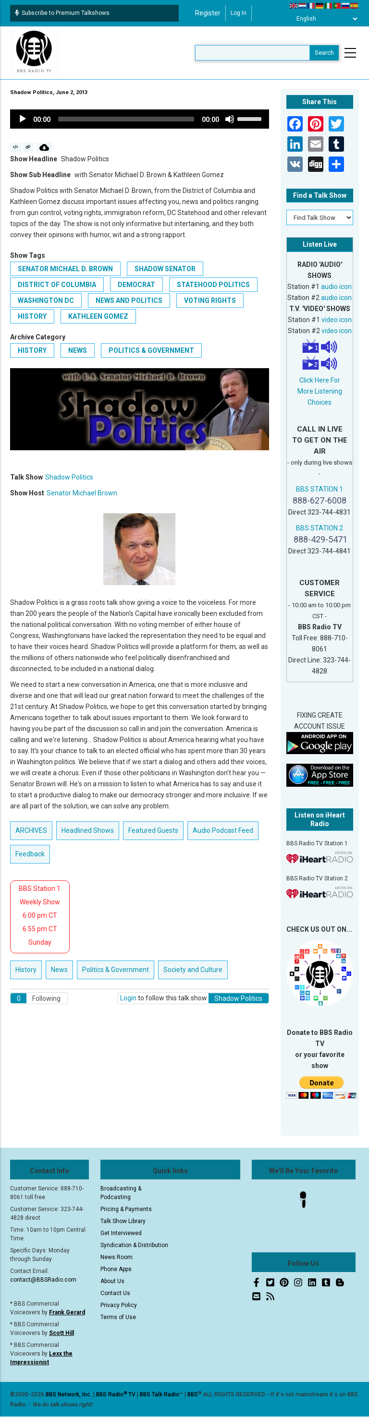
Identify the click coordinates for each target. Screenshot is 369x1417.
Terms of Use (118, 1317)
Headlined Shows (88, 830)
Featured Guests (153, 830)
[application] (139, 119)
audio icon (336, 286)
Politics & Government (151, 350)
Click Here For (319, 380)
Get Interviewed (121, 1233)
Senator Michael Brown (82, 493)
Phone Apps (116, 1269)
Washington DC (46, 300)
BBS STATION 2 (319, 528)
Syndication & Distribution (134, 1245)
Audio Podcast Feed (223, 830)
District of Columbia (57, 284)
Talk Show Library (123, 1221)
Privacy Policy (118, 1305)
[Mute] (229, 119)
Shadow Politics (69, 477)
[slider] (126, 119)
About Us (112, 1281)
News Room (116, 1257)
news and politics (129, 300)
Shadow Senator (165, 269)
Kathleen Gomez (98, 316)
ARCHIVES (31, 830)
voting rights (210, 300)
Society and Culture (192, 969)
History (32, 350)
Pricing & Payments (126, 1209)
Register (208, 13)
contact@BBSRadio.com (43, 1279)
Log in (238, 13)
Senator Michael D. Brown (65, 269)
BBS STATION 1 (319, 489)
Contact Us (115, 1293)
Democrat (136, 284)
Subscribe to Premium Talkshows (62, 13)
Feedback (30, 854)
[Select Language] (324, 18)
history (32, 316)
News (77, 350)
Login (128, 998)
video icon (336, 320)
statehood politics (213, 284)
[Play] (22, 119)
